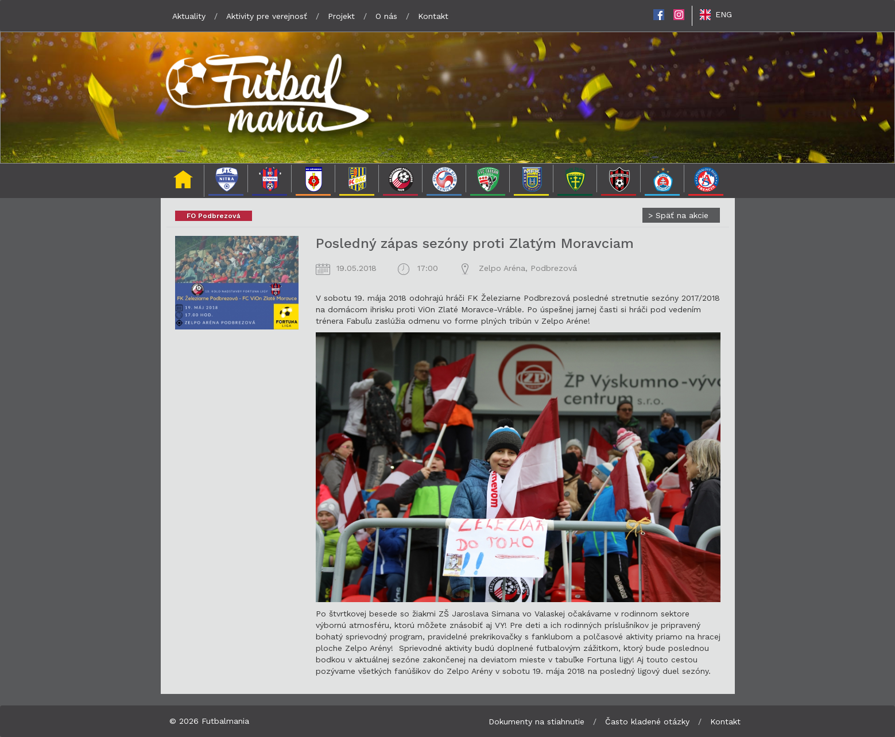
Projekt (341, 16)
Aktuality (189, 16)
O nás (386, 16)
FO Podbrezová (214, 216)
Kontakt (433, 16)
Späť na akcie (678, 215)
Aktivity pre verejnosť (266, 16)
